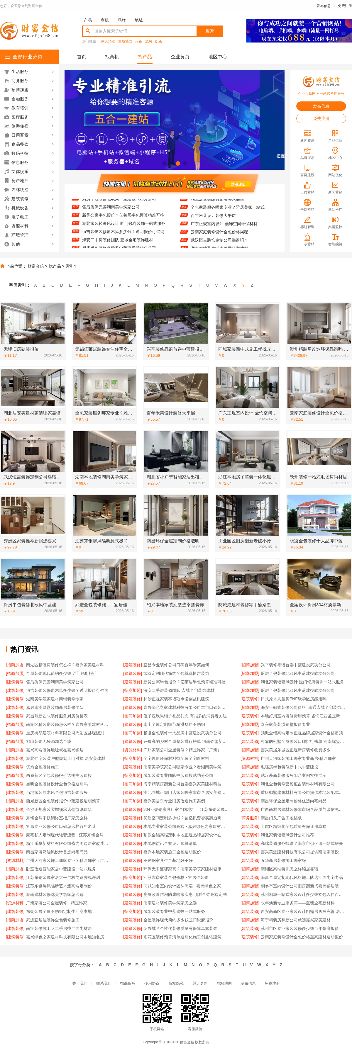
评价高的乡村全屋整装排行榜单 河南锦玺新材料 (186, 741)
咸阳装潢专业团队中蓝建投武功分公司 (178, 775)
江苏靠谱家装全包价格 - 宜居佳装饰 (176, 877)
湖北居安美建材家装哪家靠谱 (217, 202)
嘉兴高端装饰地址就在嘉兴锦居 (55, 750)
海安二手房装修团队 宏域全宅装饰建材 (117, 243)
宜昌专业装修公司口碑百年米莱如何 (176, 665)
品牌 (122, 20)
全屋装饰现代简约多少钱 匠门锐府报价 (61, 673)
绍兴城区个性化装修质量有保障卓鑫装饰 (180, 928)
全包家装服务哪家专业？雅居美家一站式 (228, 210)
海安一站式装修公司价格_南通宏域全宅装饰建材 (303, 707)
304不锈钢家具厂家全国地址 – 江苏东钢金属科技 (186, 809)
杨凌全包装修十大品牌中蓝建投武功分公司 (182, 733)
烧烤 (148, 41)
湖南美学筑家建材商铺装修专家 (55, 699)
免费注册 (345, 6)
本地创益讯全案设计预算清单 (170, 843)
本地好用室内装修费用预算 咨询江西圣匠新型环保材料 (303, 716)
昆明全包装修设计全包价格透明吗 (57, 784)
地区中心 (217, 56)
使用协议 (152, 983)
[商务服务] (250, 818)
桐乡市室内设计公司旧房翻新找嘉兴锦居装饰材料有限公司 (303, 886)
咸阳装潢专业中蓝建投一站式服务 (174, 911)
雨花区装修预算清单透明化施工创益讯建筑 (182, 937)
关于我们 (79, 983)
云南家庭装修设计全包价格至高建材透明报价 (302, 937)
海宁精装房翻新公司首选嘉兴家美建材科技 (182, 784)
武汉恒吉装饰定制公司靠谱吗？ (219, 243)
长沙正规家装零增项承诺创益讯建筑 (176, 699)
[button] (164, 163)
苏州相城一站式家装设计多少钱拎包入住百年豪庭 (303, 894)
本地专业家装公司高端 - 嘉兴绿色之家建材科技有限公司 (186, 826)
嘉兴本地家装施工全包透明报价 (172, 852)
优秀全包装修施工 (42, 767)
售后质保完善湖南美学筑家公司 (111, 210)
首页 (81, 56)
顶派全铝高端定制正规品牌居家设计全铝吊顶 (302, 733)
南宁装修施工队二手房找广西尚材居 (59, 928)
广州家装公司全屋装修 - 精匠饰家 (56, 903)
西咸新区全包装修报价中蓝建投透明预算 (63, 801)
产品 (88, 20)
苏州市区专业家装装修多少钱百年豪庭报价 (300, 928)
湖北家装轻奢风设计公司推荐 (287, 835)
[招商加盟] (15, 665)
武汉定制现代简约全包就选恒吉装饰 (176, 673)
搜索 (210, 31)
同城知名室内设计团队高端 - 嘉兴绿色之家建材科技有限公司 (186, 886)
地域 (139, 20)
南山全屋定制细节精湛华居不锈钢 (174, 724)
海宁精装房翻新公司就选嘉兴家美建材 (296, 920)
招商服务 (128, 983)
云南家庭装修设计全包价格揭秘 (219, 234)
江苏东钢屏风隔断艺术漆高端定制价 (59, 886)
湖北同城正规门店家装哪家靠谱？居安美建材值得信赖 (186, 792)
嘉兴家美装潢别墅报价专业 (285, 724)
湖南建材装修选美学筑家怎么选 (55, 894)
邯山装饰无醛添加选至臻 (48, 741)
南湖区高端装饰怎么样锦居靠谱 (289, 869)
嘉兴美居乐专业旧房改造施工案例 (174, 801)
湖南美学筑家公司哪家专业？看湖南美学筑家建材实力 (186, 767)
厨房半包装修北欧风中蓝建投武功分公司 (119, 202)
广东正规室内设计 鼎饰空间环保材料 (224, 226)
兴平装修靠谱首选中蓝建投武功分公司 (296, 665)
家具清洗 (108, 41)
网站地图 (224, 983)
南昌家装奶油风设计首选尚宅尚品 (57, 852)
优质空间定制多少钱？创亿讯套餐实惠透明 (182, 818)
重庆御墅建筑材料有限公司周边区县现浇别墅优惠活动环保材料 (68, 733)
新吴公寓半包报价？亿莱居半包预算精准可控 (123, 218)
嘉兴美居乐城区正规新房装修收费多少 (296, 750)
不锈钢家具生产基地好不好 (168, 860)
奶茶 (158, 41)
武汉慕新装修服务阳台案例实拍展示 (293, 775)
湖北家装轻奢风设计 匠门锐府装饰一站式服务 (123, 226)
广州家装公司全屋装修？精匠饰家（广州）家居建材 (186, 750)
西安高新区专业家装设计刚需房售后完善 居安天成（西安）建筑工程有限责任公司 (303, 911)
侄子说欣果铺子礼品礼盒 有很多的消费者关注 (185, 716)
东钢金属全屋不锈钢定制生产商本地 (59, 911)
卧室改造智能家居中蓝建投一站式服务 (61, 869)
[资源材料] (132, 750)
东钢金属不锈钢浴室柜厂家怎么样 (57, 818)
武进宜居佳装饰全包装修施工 (52, 920)
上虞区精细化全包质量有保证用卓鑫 (293, 826)
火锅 (138, 41)
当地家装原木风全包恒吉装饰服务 (57, 792)
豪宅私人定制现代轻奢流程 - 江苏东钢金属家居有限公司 (68, 835)
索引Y (71, 266)
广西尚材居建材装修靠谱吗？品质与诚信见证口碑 (303, 809)
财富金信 (36, 266)
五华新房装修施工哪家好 (283, 860)
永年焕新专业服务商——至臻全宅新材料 (298, 903)
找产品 (145, 56)
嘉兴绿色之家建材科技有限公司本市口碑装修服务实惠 (186, 707)
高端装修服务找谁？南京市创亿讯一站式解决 (302, 843)
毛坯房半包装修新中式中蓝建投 (289, 767)
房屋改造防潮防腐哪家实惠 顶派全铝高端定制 (185, 894)
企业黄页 (180, 56)
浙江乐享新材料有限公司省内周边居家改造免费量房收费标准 (68, 843)
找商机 (112, 56)
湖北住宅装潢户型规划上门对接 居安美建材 (65, 758)
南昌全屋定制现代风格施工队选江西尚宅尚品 (302, 877)
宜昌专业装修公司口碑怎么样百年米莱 (61, 826)
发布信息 (324, 6)
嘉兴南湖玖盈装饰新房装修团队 (55, 707)
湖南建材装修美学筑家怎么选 (170, 903)
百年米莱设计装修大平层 (213, 218)
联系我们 (103, 983)
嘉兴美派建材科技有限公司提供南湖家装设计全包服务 (303, 852)
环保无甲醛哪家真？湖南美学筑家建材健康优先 (186, 869)
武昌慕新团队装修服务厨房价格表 (57, 716)
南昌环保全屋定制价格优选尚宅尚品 (293, 801)
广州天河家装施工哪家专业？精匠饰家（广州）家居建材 (68, 860)
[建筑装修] (132, 665)
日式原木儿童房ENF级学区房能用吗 (293, 699)
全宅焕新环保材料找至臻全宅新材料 (176, 758)
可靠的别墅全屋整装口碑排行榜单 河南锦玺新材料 (303, 741)
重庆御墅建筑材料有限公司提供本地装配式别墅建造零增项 (303, 792)
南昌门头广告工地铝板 (281, 818)
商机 (105, 20)
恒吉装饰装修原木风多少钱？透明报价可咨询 (123, 234)
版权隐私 (176, 983)
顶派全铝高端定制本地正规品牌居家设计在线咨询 (186, 835)
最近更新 (200, 983)
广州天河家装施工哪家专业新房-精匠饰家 (298, 758)
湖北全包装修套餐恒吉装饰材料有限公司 (298, 784)
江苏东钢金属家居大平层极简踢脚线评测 (63, 877)
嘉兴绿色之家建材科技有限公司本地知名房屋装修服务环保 (68, 937)
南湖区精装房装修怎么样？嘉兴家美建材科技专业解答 (68, 665)
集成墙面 (125, 41)
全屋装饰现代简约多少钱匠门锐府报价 (178, 920)
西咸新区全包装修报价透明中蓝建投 (59, 775)
